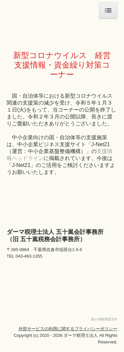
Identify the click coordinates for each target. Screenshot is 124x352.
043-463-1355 (29, 256)
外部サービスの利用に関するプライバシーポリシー (68, 328)
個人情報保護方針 (104, 319)
